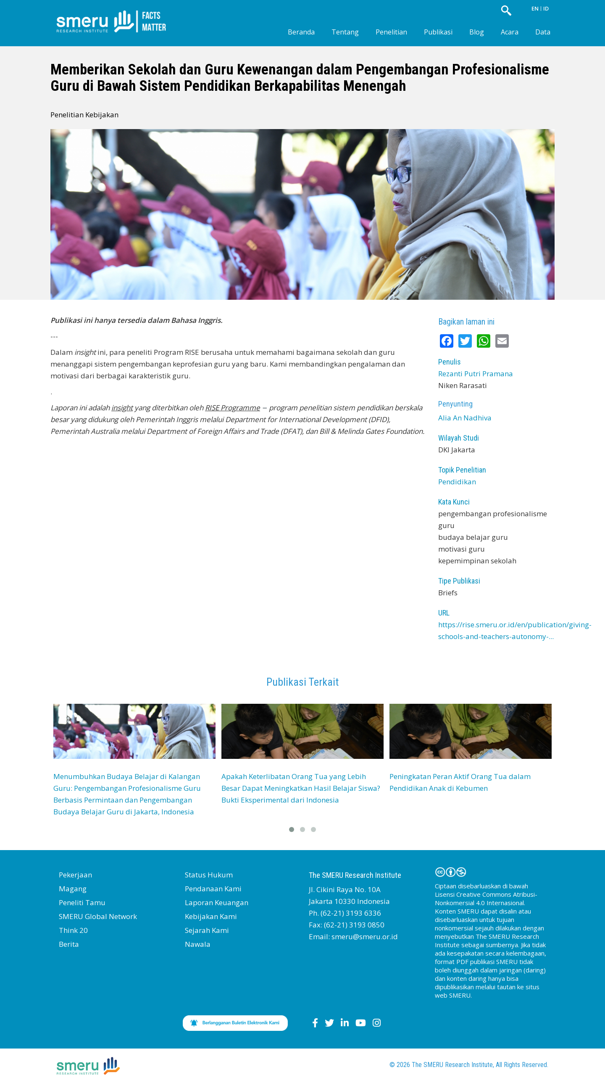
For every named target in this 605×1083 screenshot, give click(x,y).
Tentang (345, 32)
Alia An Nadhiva (465, 418)
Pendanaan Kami (213, 888)
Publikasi (438, 32)
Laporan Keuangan (216, 902)
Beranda (301, 32)
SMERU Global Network (98, 916)
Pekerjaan (75, 875)
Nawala (197, 944)
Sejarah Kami (207, 930)
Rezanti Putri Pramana (475, 373)
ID (546, 8)
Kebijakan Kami (211, 916)
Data (542, 32)
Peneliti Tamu (82, 902)
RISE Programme (232, 407)
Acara (509, 32)
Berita (69, 944)
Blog (476, 32)
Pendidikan (457, 481)
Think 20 (73, 930)
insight (122, 407)
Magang (73, 888)
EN (535, 8)
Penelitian (391, 32)
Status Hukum (209, 875)
